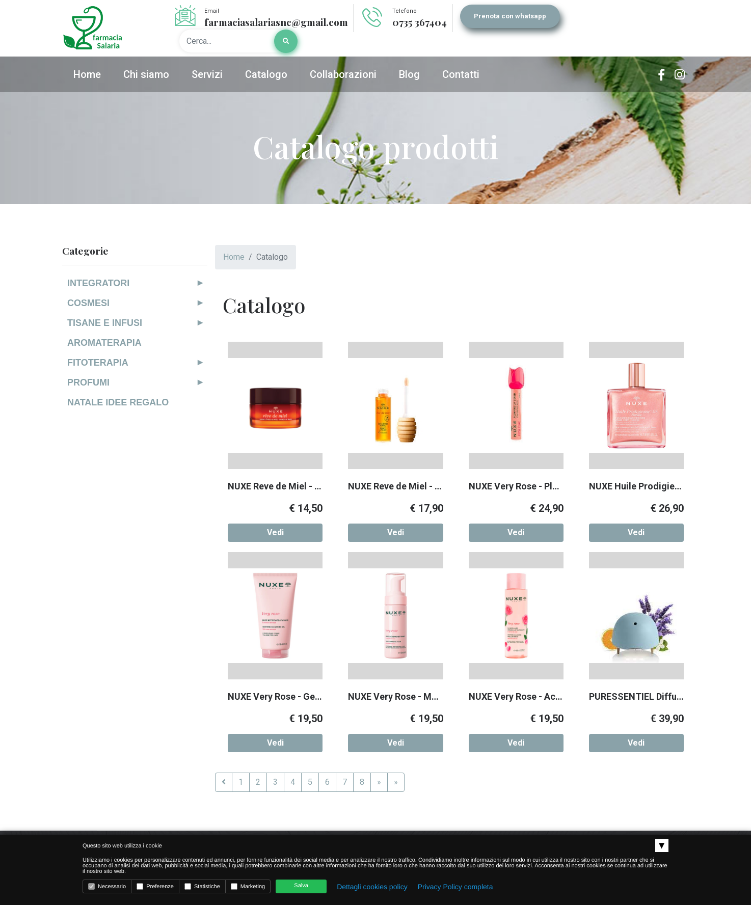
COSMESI (88, 303)
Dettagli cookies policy (372, 887)
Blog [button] (409, 74)
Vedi (275, 532)
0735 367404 (419, 22)
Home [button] (87, 74)
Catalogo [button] (266, 74)
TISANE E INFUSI (104, 323)
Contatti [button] (460, 74)
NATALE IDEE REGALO (118, 402)
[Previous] (223, 782)
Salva (301, 886)
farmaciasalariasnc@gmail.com (276, 22)
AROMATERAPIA (104, 343)
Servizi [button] (207, 74)
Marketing (248, 886)
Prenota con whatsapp (510, 16)
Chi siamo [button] (146, 74)
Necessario (107, 886)
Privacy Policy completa (455, 887)
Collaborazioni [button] (343, 74)
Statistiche (202, 886)
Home (234, 257)
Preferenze (155, 886)
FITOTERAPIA (97, 363)
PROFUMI (88, 382)
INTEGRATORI (98, 283)
